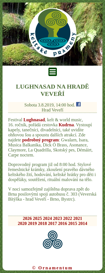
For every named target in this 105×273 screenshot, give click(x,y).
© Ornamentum (52, 267)
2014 (82, 223)
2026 (27, 218)
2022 (67, 218)
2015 (72, 223)
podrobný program (40, 139)
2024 (47, 218)
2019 (32, 223)
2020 (22, 223)
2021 (77, 218)
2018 (42, 223)
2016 (62, 223)
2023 (57, 218)
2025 (37, 218)
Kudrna (66, 124)
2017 (52, 223)
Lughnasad (34, 119)
